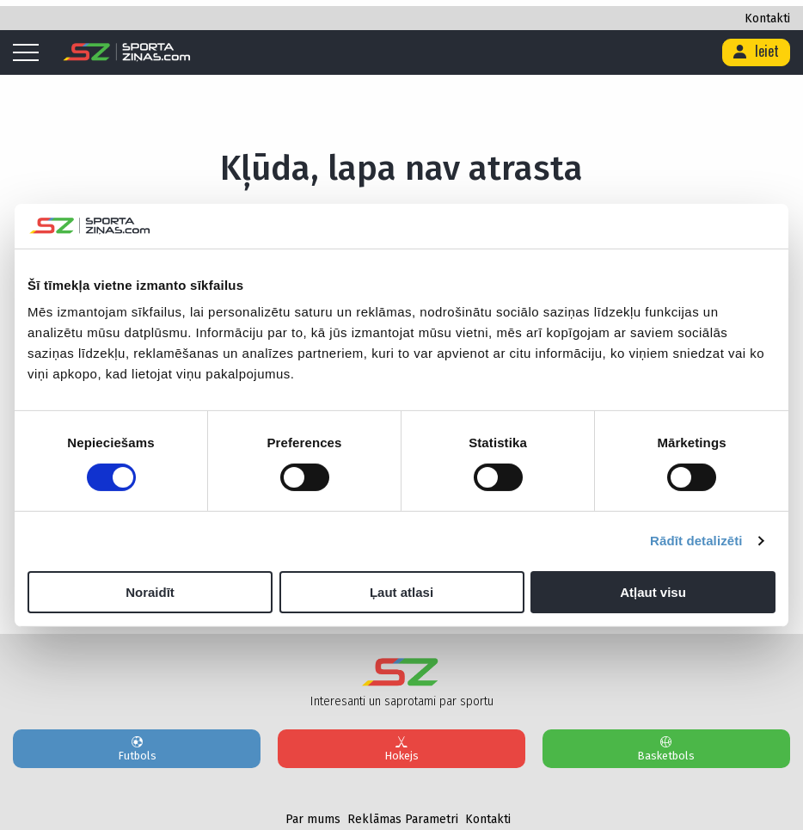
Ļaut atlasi (401, 592)
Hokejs (401, 748)
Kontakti (767, 18)
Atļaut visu (653, 592)
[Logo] (127, 52)
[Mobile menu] (30, 53)
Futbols (137, 748)
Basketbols (666, 748)
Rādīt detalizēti (696, 540)
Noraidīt (150, 592)
